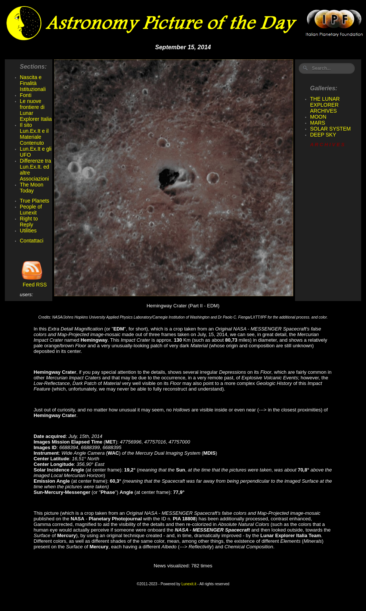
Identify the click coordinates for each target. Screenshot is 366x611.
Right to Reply (29, 222)
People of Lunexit (31, 210)
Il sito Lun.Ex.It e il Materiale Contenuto (34, 134)
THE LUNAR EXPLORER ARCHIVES (324, 105)
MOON (318, 117)
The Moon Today (31, 188)
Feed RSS (33, 282)
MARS (317, 123)
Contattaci (31, 241)
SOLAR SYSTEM (330, 129)
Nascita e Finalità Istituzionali (33, 83)
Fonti (25, 95)
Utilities (28, 231)
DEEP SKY (323, 135)
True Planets (34, 201)
